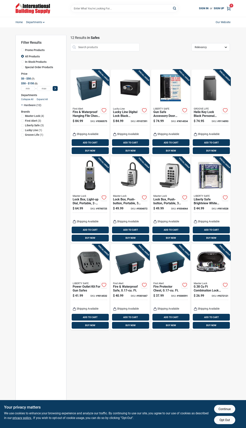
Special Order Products (39, 67)
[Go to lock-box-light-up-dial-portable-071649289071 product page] (89, 200)
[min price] (28, 88)
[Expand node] (22, 105)
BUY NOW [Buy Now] (90, 150)
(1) (33, 130)
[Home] (33, 8)
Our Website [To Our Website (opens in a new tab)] (223, 22)
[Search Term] (124, 8)
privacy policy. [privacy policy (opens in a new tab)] (22, 418)
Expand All (42, 99)
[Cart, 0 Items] (229, 8)
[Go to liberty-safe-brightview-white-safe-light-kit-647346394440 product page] (210, 200)
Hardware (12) (32, 105)
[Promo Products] (22, 50)
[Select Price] (55, 88)
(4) (34, 115)
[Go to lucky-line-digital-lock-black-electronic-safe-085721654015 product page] (130, 113)
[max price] (44, 88)
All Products (32, 56)
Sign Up (219, 8)
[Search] (175, 8)
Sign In (204, 8)
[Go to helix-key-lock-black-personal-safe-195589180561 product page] (210, 113)
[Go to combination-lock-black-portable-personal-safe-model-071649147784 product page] (210, 287)
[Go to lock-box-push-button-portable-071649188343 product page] (170, 200)
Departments (34, 22)
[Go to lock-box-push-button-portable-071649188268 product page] (130, 200)
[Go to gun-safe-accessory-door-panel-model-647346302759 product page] (170, 113)
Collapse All (27, 99)
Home (19, 22)
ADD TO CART (90, 142)
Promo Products (35, 50)
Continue (225, 409)
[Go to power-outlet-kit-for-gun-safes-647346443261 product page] (89, 287)
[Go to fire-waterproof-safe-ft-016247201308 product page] (130, 287)
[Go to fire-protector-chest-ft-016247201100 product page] (170, 287)
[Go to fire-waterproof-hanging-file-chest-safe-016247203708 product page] (89, 113)
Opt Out (224, 420)
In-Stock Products (36, 62)
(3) (33, 120)
